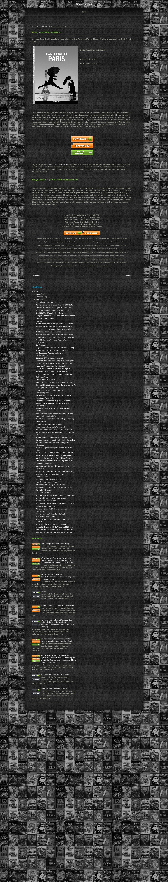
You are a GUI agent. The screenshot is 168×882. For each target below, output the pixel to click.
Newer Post (38, 278)
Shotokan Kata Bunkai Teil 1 (48, 597)
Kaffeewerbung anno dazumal (48, 605)
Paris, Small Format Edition (48, 33)
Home (84, 12)
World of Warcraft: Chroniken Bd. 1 (50, 566)
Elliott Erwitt (48, 27)
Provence (41, 335)
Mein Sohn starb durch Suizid (48, 569)
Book (41, 27)
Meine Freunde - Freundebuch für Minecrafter (49, 738)
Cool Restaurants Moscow (47, 425)
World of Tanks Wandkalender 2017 (50, 305)
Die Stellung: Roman (45, 582)
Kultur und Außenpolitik (46, 544)
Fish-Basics (42, 551)
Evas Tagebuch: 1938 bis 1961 (49, 438)
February (41, 299)
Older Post (125, 278)
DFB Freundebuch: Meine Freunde (50, 353)
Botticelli (46, 720)
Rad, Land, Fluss (44, 423)
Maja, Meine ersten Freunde (48, 617)
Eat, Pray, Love (43, 370)
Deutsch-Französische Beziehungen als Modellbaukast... (46, 561)
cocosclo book (84, 4)
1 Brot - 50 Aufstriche (45, 584)
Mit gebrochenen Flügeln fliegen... (50, 473)
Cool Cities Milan (44, 481)
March (40, 297)
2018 (38, 294)
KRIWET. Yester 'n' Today (47, 332)
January (41, 302)
